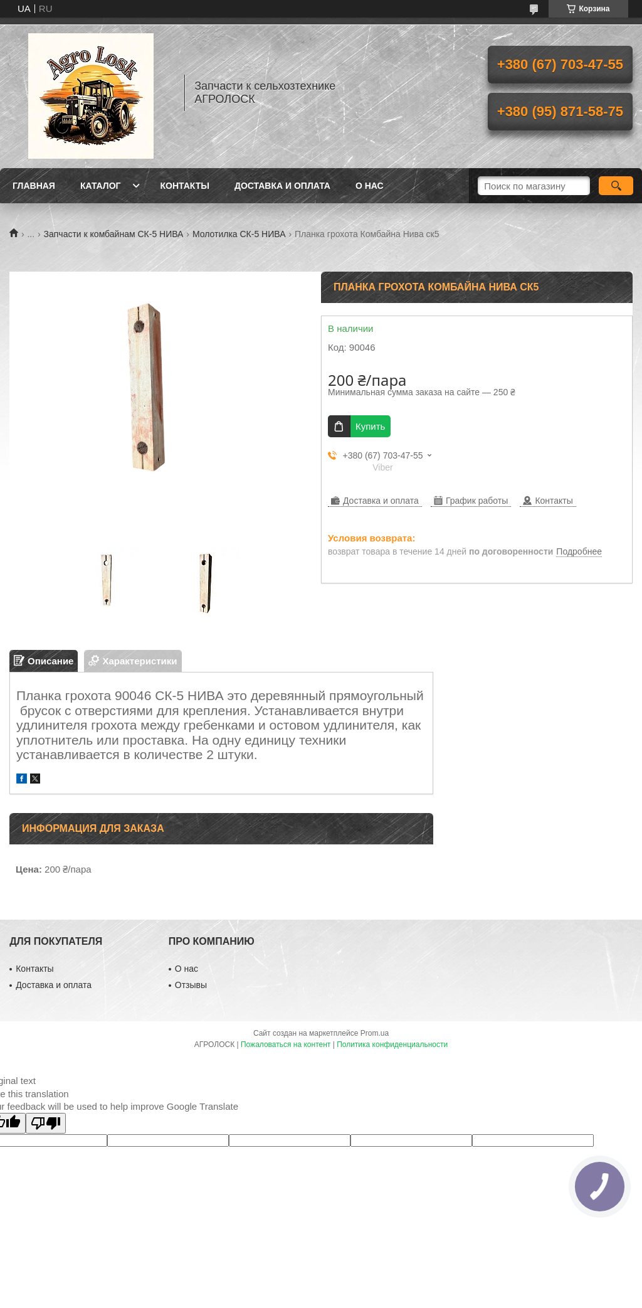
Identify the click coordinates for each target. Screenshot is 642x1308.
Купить (370, 426)
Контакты (184, 186)
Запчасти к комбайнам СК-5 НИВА (114, 234)
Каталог (100, 186)
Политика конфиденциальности (392, 1044)
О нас (369, 186)
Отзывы (191, 985)
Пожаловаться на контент (285, 1044)
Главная (34, 186)
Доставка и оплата (282, 186)
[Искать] (616, 185)
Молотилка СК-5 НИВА (239, 234)
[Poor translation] (46, 1123)
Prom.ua (374, 1033)
